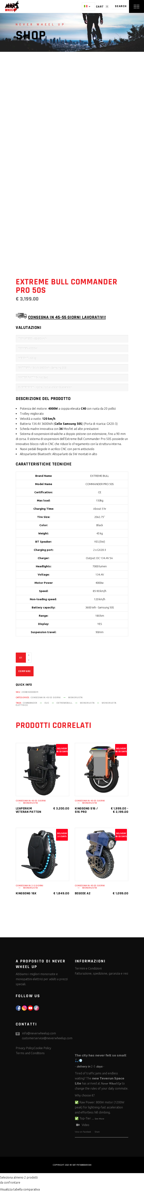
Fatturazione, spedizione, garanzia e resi (101, 973)
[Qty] (21, 658)
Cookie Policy (42, 1048)
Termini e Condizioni (88, 968)
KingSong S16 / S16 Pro (86, 810)
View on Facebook (83, 1132)
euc (47, 703)
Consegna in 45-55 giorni (46, 697)
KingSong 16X (26, 893)
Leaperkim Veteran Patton (28, 810)
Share (97, 1132)
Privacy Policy (25, 1048)
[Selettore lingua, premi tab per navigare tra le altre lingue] (88, 6)
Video (82, 1125)
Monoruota (75, 697)
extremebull (65, 703)
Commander (30, 703)
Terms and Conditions (30, 1053)
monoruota (87, 703)
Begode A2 (82, 893)
